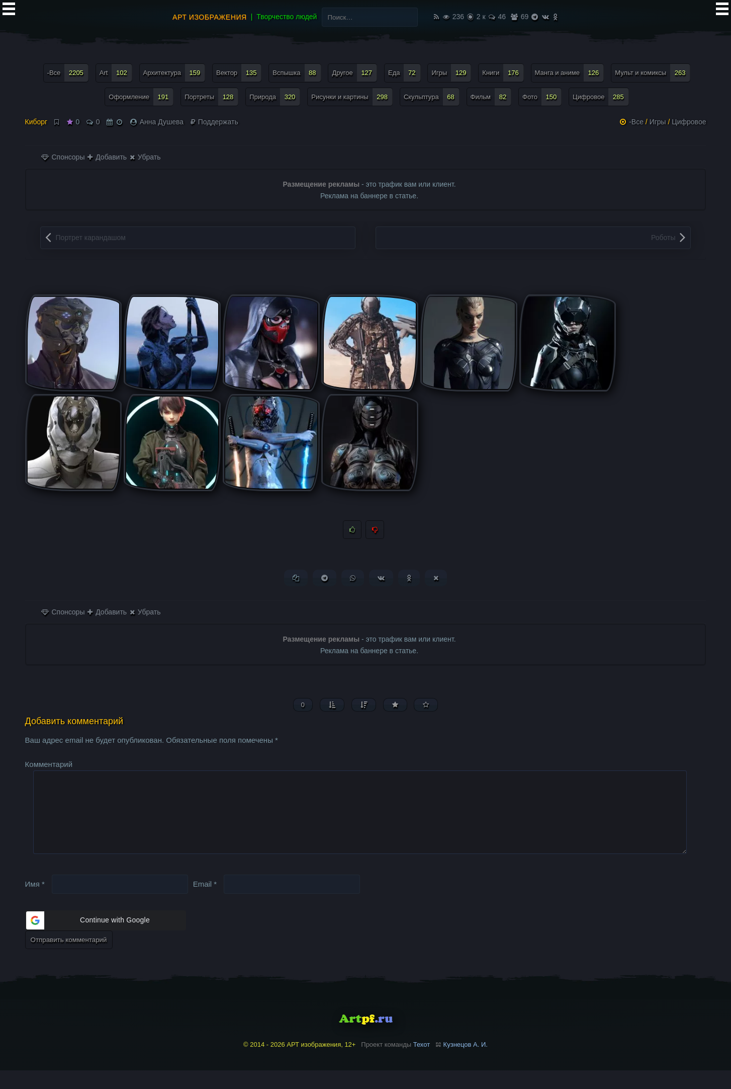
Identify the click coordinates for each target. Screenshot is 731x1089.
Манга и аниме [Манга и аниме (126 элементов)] (569, 73)
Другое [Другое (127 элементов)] (354, 73)
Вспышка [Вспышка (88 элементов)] (296, 73)
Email (205, 902)
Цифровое (689, 122)
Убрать (145, 157)
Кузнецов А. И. (465, 1062)
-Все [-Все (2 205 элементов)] (67, 73)
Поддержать (214, 122)
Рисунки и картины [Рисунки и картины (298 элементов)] (352, 97)
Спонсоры (63, 157)
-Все (636, 122)
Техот (421, 1062)
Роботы (663, 238)
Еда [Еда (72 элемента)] (404, 73)
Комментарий (48, 766)
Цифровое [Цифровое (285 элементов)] (601, 97)
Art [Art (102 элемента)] (116, 73)
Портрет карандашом (91, 238)
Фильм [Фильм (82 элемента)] (491, 97)
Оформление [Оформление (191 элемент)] (141, 97)
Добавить (107, 157)
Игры (658, 122)
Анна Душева (162, 122)
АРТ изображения (209, 17)
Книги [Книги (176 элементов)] (502, 73)
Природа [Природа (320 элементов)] (274, 97)
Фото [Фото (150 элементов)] (542, 97)
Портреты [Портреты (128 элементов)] (211, 97)
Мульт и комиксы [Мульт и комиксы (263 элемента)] (652, 73)
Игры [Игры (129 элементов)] (451, 73)
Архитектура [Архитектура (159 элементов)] (174, 73)
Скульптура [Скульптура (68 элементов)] (432, 97)
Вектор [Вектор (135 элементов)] (238, 73)
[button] (105, 938)
